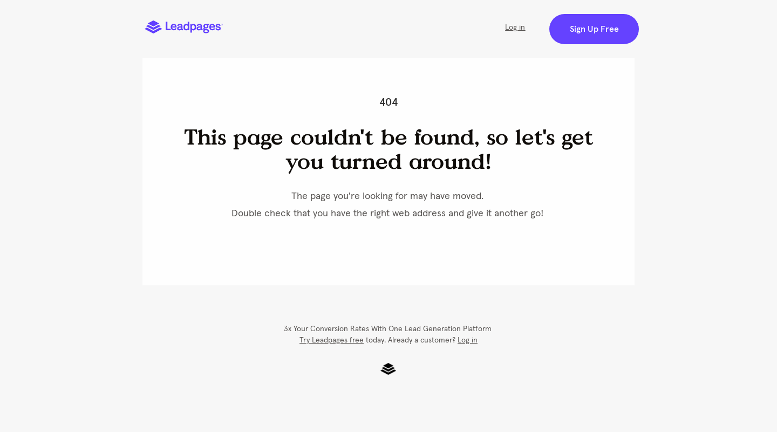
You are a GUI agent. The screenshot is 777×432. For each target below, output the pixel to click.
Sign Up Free (594, 29)
